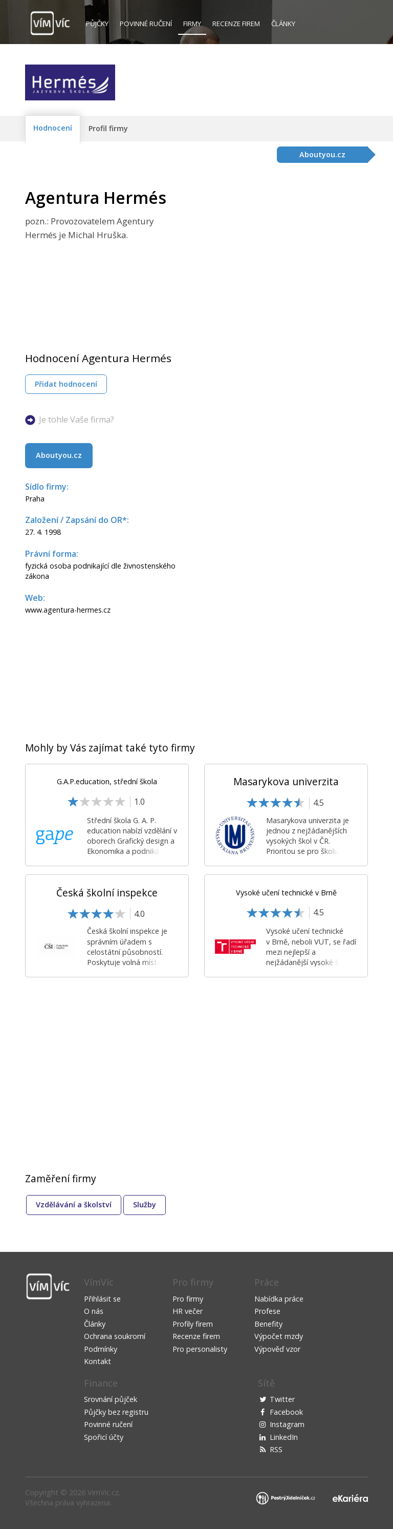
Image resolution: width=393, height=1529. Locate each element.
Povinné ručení (146, 23)
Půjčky (97, 23)
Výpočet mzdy (278, 1336)
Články (283, 23)
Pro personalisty (199, 1349)
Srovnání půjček (110, 1399)
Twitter (282, 1399)
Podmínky (100, 1349)
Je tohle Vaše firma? (76, 419)
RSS (276, 1449)
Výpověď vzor (277, 1349)
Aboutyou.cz (59, 455)
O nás (93, 1311)
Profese (267, 1311)
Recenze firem (236, 23)
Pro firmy (187, 1299)
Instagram (287, 1424)
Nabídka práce (278, 1299)
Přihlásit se (102, 1299)
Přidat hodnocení (66, 384)
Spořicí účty (103, 1437)
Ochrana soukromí (114, 1336)
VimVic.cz (103, 1492)
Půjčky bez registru (116, 1412)
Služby (144, 1204)
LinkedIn (284, 1437)
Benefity (268, 1324)
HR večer (187, 1311)
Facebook (286, 1412)
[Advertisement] (282, 260)
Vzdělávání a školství (74, 1204)
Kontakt (97, 1361)
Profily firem (192, 1324)
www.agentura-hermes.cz (68, 610)
